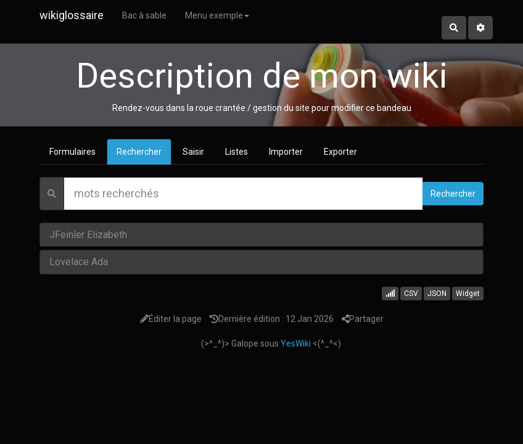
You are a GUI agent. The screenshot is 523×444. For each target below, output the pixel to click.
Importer (286, 152)
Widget (468, 293)
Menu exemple (217, 15)
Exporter (340, 152)
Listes (236, 152)
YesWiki (296, 343)
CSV (411, 293)
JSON (437, 293)
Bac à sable (144, 15)
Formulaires (72, 152)
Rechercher (139, 152)
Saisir (193, 152)
